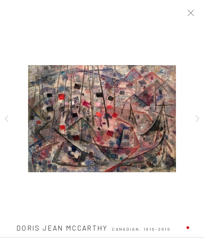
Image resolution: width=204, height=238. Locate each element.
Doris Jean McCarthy (62, 228)
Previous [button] (6, 119)
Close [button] (189, 15)
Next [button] (197, 119)
